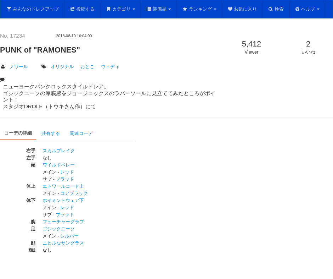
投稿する (82, 9)
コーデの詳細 (18, 133)
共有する (50, 133)
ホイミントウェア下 (63, 200)
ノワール (19, 66)
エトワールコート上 (63, 186)
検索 (276, 9)
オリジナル (62, 66)
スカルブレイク (59, 150)
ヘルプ (307, 9)
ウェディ (110, 66)
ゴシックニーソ (59, 228)
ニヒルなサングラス (63, 243)
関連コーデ (81, 133)
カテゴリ (120, 9)
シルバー (69, 236)
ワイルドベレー (59, 165)
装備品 (158, 9)
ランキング (199, 9)
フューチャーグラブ (63, 221)
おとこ (87, 66)
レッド (67, 172)
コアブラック (74, 193)
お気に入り (242, 9)
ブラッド (65, 179)
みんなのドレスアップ (32, 9)
